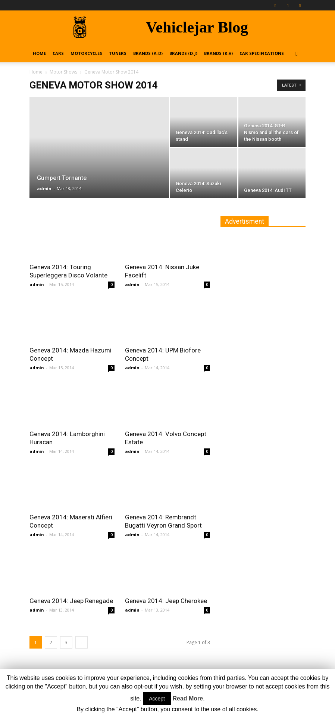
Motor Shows (63, 72)
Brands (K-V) (218, 53)
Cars (58, 53)
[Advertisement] (276, 283)
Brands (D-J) (183, 53)
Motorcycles (86, 53)
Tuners (117, 53)
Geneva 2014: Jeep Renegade (71, 600)
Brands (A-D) (148, 53)
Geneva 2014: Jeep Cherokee (166, 600)
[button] (297, 53)
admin (44, 188)
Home (39, 53)
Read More (187, 698)
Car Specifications (261, 53)
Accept (157, 699)
